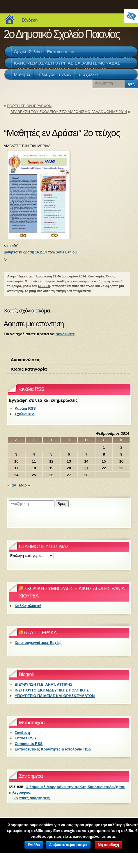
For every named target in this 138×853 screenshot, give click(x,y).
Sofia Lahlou (66, 252)
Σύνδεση (30, 20)
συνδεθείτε (65, 334)
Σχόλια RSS (25, 414)
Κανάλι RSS (25, 408)
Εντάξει (34, 845)
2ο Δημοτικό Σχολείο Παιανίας (61, 34)
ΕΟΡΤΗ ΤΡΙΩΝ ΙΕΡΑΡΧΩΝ (29, 106)
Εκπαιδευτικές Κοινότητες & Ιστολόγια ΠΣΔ (53, 749)
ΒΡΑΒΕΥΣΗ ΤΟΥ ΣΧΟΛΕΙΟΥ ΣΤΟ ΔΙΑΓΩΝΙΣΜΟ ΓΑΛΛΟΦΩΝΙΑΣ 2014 (68, 112)
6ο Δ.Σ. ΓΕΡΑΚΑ (40, 632)
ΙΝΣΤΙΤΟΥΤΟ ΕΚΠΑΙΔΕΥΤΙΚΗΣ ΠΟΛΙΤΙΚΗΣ (52, 690)
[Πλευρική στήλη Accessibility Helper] (131, 16)
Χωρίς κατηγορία (29, 368)
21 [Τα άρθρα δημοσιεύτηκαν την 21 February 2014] (86, 468)
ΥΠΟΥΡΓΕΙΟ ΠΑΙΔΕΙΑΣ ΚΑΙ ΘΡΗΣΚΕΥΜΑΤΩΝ (55, 696)
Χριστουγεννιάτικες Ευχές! (38, 642)
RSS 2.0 (44, 286)
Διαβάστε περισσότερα (68, 845)
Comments (29, 743)
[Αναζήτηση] (109, 83)
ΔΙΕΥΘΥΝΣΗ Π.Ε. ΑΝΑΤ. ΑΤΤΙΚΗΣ (43, 684)
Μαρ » (24, 485)
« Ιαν (12, 485)
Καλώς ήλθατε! (28, 606)
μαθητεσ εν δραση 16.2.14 (25, 252)
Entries (25, 738)
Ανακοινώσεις (25, 359)
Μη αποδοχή (108, 845)
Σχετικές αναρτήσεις (31, 798)
